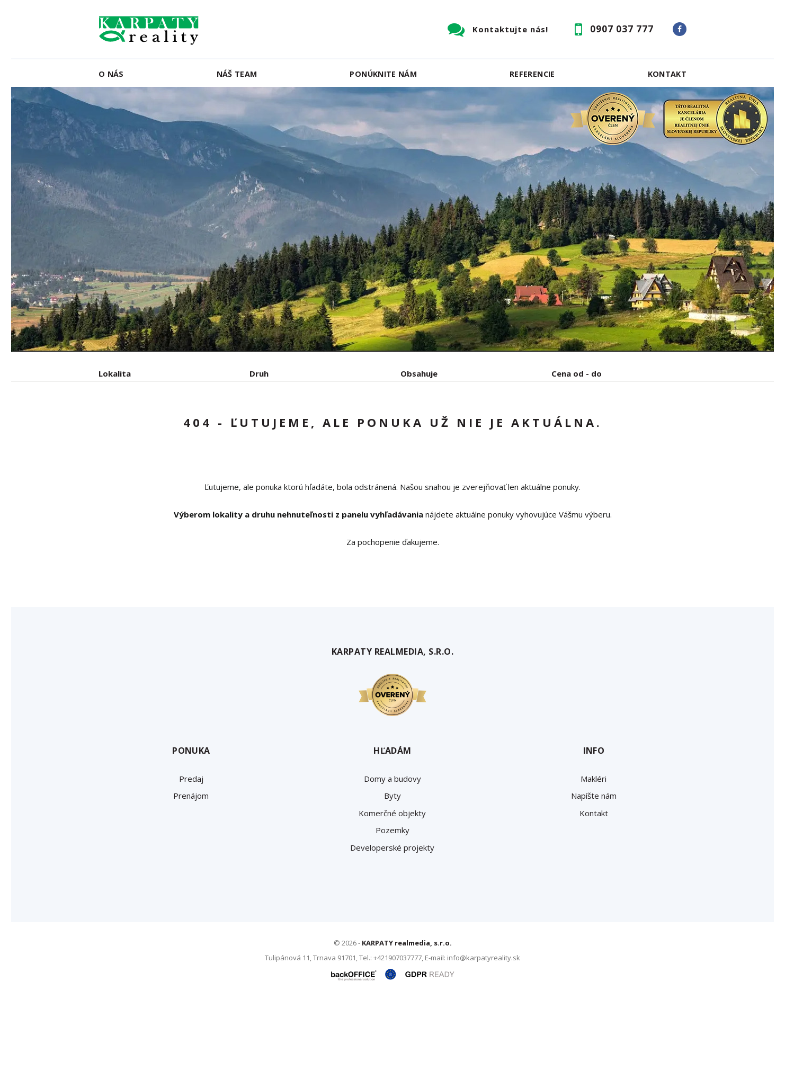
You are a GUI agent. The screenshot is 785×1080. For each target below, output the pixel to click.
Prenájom (196, 428)
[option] (392, 219)
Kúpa (257, 428)
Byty (392, 876)
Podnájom (320, 428)
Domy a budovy (392, 859)
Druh (259, 373)
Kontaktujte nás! (510, 29)
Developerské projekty (392, 928)
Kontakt (667, 74)
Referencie (532, 74)
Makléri (593, 859)
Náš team (237, 74)
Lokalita (115, 373)
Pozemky (392, 910)
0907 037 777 (622, 29)
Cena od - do (576, 373)
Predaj (131, 428)
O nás (111, 74)
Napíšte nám (594, 876)
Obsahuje (419, 373)
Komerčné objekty (392, 893)
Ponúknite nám (383, 74)
